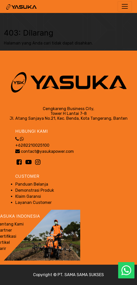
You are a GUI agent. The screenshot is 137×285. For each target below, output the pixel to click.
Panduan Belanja (31, 184)
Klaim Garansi (28, 196)
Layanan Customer (33, 202)
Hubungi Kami (31, 131)
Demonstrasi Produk (34, 190)
